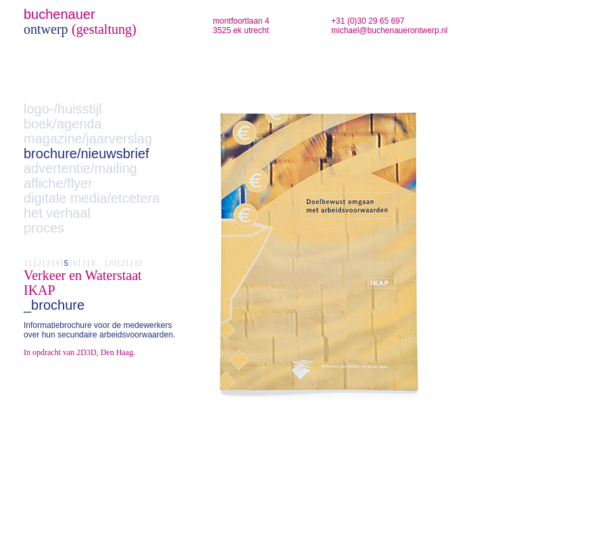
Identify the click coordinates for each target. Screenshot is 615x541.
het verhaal (57, 213)
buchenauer (59, 14)
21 (125, 263)
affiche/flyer (58, 183)
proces (44, 227)
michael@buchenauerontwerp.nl (389, 30)
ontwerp (46, 29)
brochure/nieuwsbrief (86, 153)
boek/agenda (63, 123)
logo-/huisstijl (63, 108)
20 (112, 263)
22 (138, 263)
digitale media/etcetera (91, 198)
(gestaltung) (104, 29)
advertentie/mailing (80, 168)
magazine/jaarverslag (88, 138)
